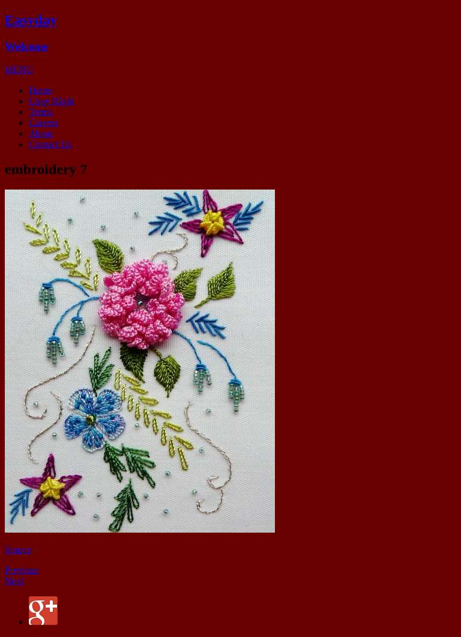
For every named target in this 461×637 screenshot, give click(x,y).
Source (18, 550)
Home (40, 90)
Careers (43, 123)
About (41, 133)
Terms (41, 112)
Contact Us (50, 144)
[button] (19, 70)
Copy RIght (51, 101)
